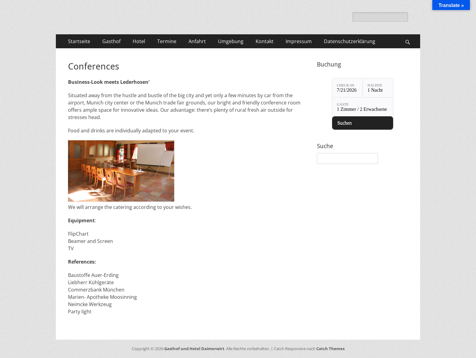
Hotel (139, 41)
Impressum (299, 41)
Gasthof (111, 41)
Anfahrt (197, 41)
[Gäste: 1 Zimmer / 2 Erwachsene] (362, 106)
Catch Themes (330, 348)
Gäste (343, 104)
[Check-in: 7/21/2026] (347, 87)
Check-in (345, 85)
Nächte (375, 85)
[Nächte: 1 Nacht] (378, 87)
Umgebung (230, 41)
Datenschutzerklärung (349, 41)
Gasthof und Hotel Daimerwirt (194, 348)
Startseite (79, 41)
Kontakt (265, 41)
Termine (166, 41)
